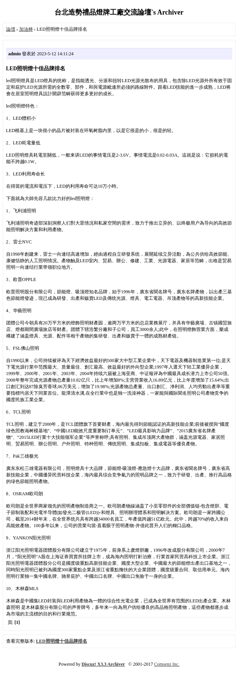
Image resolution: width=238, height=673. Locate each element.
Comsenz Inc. (166, 664)
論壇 (10, 29)
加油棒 (26, 29)
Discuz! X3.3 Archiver (103, 664)
